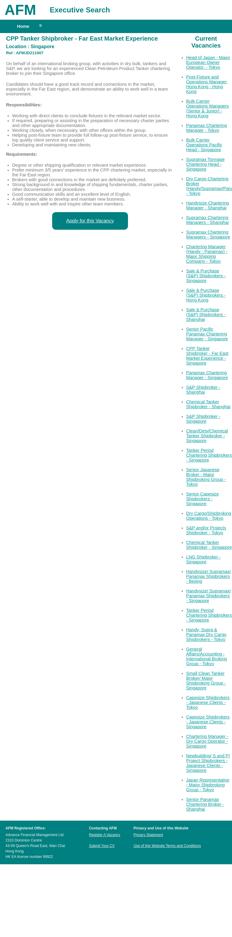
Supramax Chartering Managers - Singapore (208, 234)
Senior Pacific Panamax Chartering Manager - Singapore (207, 334)
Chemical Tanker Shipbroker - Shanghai (208, 404)
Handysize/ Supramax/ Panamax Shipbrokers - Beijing (208, 576)
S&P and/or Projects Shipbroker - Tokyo (206, 530)
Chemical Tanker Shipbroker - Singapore (209, 545)
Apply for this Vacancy (90, 220)
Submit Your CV (102, 846)
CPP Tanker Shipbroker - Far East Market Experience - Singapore (207, 355)
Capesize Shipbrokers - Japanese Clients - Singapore (208, 722)
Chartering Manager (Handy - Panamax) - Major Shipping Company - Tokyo (206, 254)
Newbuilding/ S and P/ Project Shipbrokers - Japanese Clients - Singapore (208, 763)
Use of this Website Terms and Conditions (167, 846)
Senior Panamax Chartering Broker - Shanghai (205, 804)
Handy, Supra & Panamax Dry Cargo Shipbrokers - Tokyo (206, 634)
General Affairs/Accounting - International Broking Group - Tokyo (206, 656)
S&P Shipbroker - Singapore (203, 419)
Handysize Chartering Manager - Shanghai (207, 205)
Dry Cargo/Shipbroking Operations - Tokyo (208, 516)
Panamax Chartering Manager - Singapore (207, 375)
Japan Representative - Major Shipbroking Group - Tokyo (208, 785)
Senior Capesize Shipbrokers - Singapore (202, 499)
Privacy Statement (148, 835)
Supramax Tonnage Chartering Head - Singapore (205, 164)
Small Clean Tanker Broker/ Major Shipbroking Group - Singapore (206, 680)
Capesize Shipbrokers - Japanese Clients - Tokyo (208, 702)
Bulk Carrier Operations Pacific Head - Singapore (204, 145)
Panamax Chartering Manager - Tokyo (206, 128)
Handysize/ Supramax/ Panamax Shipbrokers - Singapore (208, 596)
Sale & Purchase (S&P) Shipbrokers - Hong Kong (206, 295)
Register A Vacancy (104, 835)
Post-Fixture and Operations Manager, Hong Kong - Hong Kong (207, 84)
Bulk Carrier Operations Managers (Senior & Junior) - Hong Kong (207, 108)
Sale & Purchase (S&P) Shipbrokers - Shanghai (206, 314)
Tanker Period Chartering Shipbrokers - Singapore (209, 455)
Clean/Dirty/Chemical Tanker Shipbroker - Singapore (207, 435)
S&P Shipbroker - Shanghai (203, 390)
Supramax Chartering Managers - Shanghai (207, 220)
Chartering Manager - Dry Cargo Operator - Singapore (207, 741)
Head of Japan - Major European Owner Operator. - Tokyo (208, 62)
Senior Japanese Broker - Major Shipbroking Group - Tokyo (206, 477)
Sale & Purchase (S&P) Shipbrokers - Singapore (206, 275)
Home (23, 26)
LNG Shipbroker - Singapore (203, 559)
